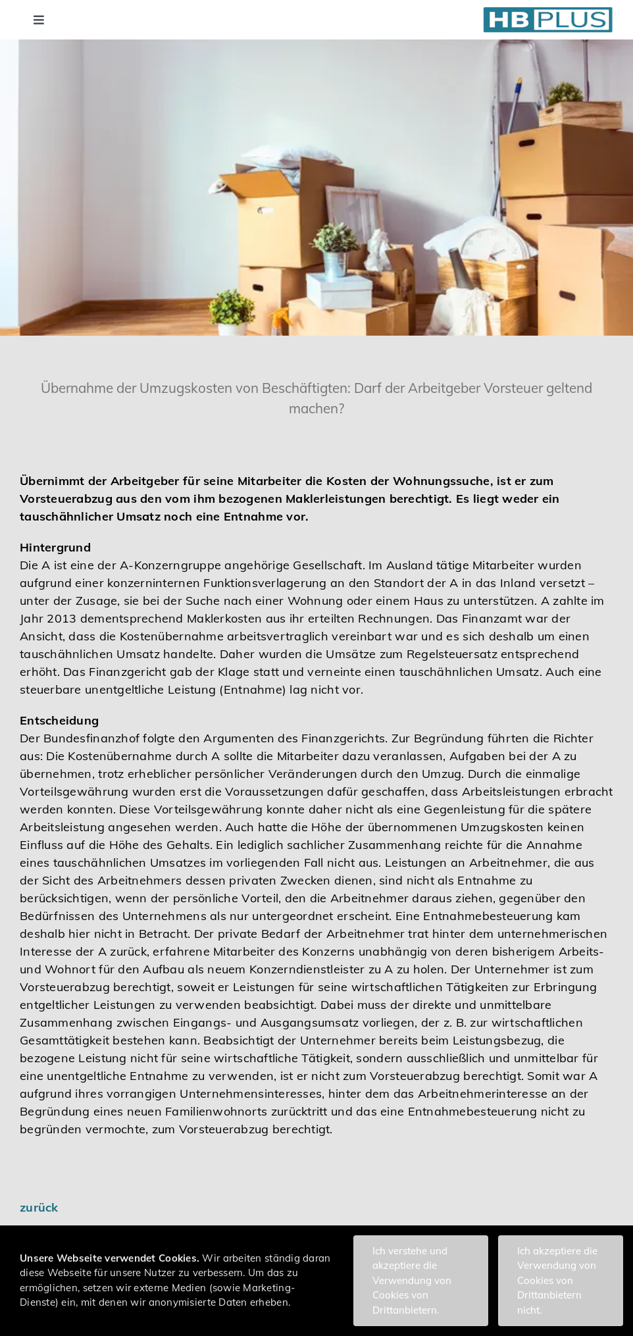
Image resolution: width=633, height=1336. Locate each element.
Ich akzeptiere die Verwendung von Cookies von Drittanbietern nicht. (557, 1280)
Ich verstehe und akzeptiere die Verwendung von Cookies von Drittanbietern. (411, 1280)
